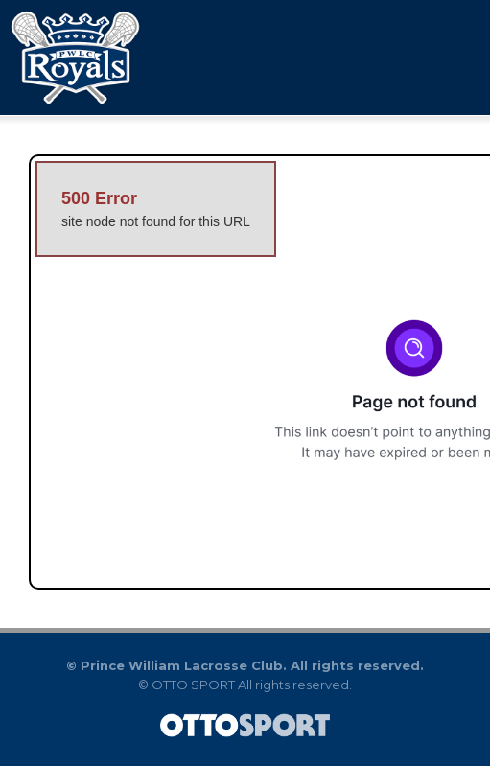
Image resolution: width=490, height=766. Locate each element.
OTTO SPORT (193, 684)
